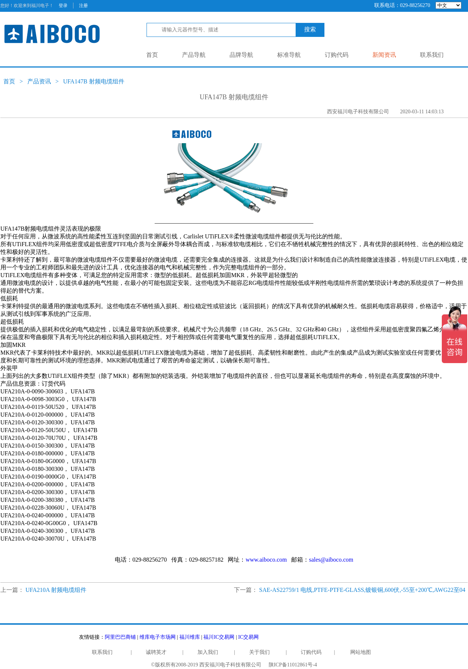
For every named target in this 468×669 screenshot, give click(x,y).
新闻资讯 (384, 55)
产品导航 (194, 55)
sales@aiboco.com (331, 559)
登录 (63, 5)
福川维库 (189, 637)
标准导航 (289, 55)
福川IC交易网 (218, 637)
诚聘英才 (156, 652)
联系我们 (432, 55)
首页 (152, 55)
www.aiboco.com (266, 559)
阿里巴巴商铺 (120, 637)
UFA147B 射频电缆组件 (93, 81)
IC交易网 (248, 637)
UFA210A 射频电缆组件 (56, 590)
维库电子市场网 (158, 637)
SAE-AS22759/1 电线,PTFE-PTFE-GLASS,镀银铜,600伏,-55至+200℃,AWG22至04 (362, 590)
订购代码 (336, 55)
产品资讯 (39, 81)
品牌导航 (241, 55)
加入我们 (207, 652)
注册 (83, 5)
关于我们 (259, 652)
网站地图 (360, 652)
